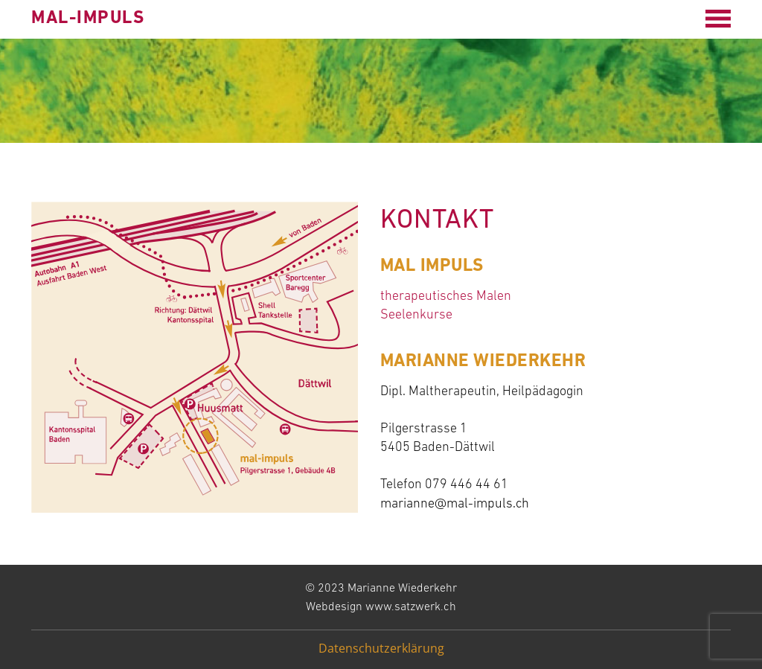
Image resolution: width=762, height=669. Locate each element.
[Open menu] (718, 19)
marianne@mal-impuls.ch (454, 504)
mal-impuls (87, 19)
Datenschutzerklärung (381, 648)
